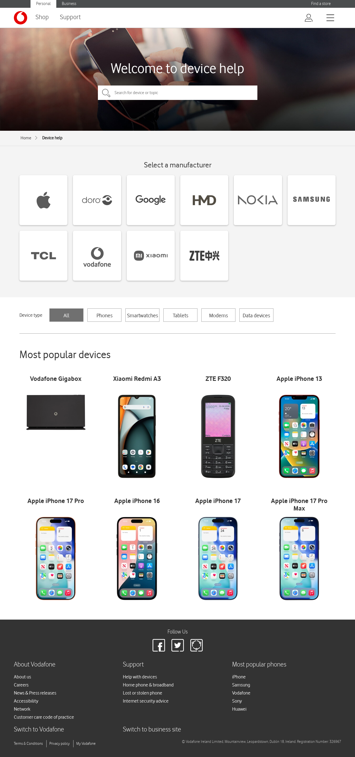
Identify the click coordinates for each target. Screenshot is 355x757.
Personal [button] (43, 3)
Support (70, 17)
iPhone (239, 677)
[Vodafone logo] (20, 17)
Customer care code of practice (44, 717)
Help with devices (140, 677)
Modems (218, 315)
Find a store (321, 3)
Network (22, 709)
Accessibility (26, 701)
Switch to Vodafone (39, 729)
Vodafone (241, 693)
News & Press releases (35, 693)
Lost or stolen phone (142, 693)
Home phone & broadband (148, 685)
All (66, 315)
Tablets (180, 315)
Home (26, 137)
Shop (42, 17)
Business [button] (69, 3)
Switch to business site (152, 729)
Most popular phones (259, 664)
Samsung (241, 685)
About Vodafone (34, 664)
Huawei (239, 709)
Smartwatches (142, 315)
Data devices (256, 315)
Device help (52, 137)
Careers (21, 685)
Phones (105, 315)
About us (22, 677)
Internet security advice (146, 701)
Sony (237, 701)
